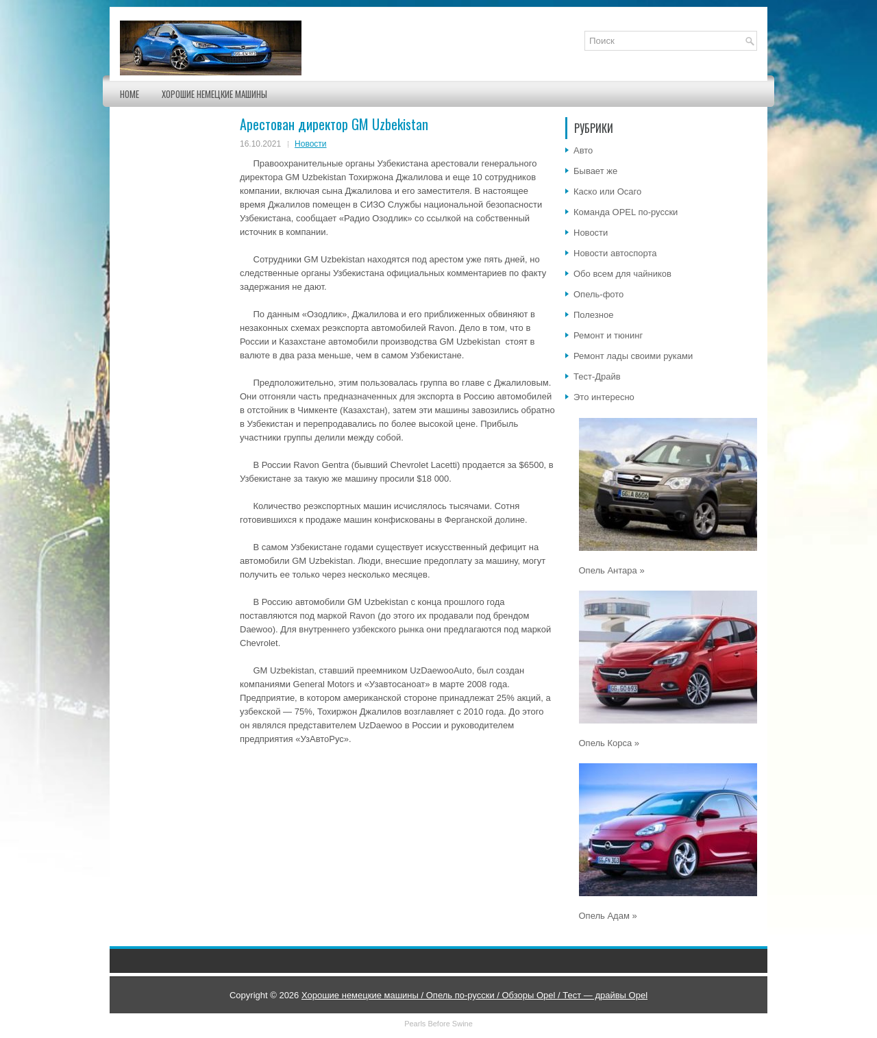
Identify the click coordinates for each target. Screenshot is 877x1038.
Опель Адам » (608, 916)
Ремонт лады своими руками (633, 356)
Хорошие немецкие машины (214, 94)
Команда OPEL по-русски (625, 212)
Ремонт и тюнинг (608, 335)
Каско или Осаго (607, 191)
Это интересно (603, 397)
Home (129, 94)
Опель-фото (598, 294)
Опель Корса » (609, 743)
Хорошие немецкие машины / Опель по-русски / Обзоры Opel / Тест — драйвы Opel (474, 995)
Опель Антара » (612, 570)
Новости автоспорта (615, 253)
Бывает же (595, 171)
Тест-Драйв (597, 376)
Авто (583, 150)
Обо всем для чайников (622, 274)
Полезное (593, 315)
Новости (310, 144)
